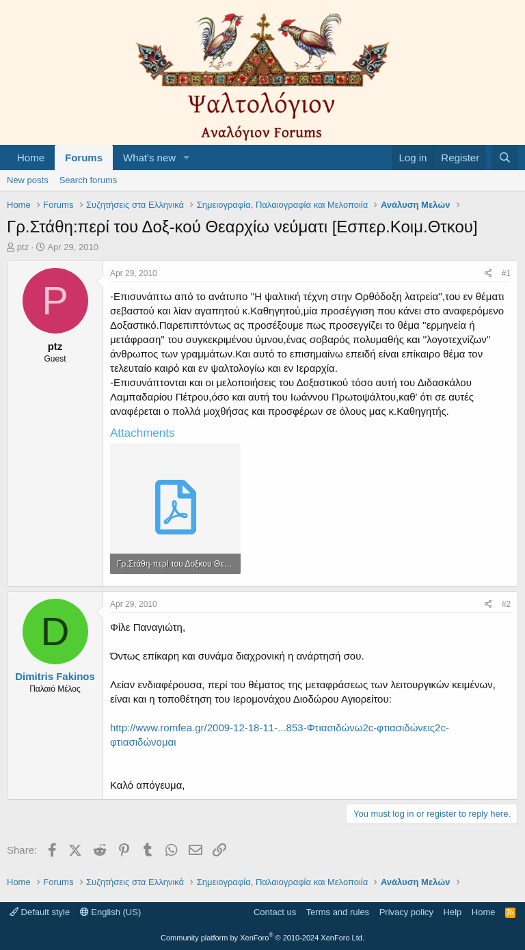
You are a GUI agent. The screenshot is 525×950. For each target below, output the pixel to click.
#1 (506, 273)
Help (453, 912)
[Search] (505, 157)
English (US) (111, 912)
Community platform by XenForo (262, 938)
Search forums (88, 180)
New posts (28, 180)
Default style (40, 912)
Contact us (275, 912)
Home (30, 157)
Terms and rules (337, 912)
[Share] (488, 274)
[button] (186, 157)
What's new (149, 157)
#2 (506, 604)
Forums (84, 157)
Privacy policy (406, 912)
